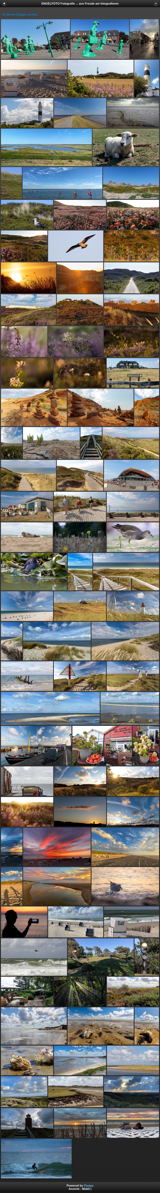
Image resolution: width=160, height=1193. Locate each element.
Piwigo (89, 1185)
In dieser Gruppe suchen (20, 14)
